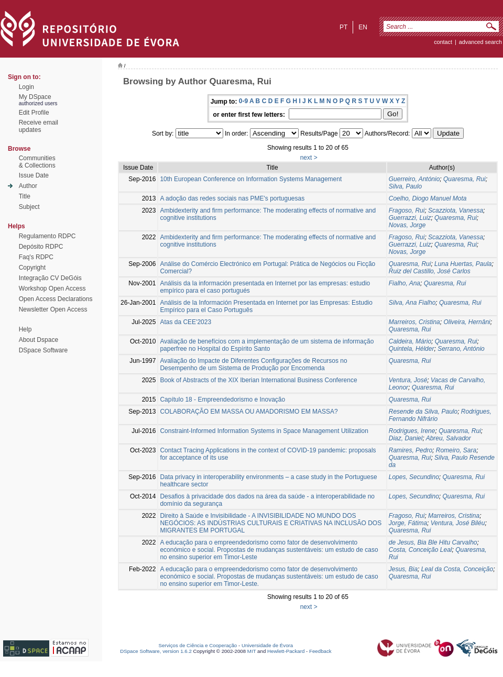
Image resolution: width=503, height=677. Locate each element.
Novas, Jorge (407, 225)
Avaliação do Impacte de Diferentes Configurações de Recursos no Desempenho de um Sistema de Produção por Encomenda (253, 364)
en (362, 27)
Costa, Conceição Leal (420, 549)
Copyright (32, 267)
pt (343, 27)
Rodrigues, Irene (412, 431)
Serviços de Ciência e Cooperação (198, 645)
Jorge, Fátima (408, 523)
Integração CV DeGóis (50, 278)
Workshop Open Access (52, 288)
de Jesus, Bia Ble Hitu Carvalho (433, 542)
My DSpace (35, 97)
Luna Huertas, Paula (462, 264)
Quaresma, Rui (464, 179)
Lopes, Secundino (414, 477)
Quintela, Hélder (411, 348)
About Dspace (38, 339)
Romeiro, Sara (456, 450)
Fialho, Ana (404, 283)
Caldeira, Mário (410, 341)
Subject (29, 206)
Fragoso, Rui (407, 210)
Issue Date (34, 175)
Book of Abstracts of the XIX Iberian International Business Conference (258, 380)
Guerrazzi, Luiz (410, 217)
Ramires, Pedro (410, 450)
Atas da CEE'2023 (185, 322)
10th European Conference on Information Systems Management (251, 179)
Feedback (320, 651)
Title (24, 196)
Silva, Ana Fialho (412, 302)
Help (25, 329)
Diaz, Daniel (406, 438)
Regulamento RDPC (47, 236)
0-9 (243, 101)
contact (443, 42)
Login (26, 87)
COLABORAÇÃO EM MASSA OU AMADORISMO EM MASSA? (248, 411)
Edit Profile (34, 112)
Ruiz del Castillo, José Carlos (430, 271)
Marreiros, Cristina (414, 322)
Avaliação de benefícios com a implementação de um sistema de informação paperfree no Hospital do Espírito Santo (267, 345)
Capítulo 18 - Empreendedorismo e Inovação (222, 399)
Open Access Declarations (56, 299)
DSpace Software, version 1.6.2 (156, 651)
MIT (251, 651)
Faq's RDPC (36, 257)
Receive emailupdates (38, 126)
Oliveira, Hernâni (466, 322)
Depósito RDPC (41, 246)
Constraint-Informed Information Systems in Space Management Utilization (264, 431)
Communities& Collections (37, 161)
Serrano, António (461, 348)
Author (28, 186)
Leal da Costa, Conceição (457, 569)
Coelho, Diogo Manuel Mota (428, 198)
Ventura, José (408, 380)
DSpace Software (43, 350)
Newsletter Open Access (53, 309)
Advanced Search (480, 42)
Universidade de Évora (267, 645)
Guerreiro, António (414, 179)
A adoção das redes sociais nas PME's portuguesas (232, 198)
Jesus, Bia (403, 569)
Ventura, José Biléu (458, 523)
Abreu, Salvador (448, 438)
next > (309, 157)
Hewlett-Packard (285, 651)
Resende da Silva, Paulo (423, 411)
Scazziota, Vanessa (455, 210)
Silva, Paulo (405, 186)
